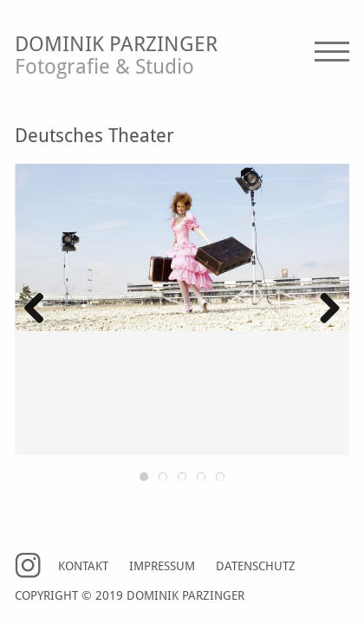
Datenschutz (256, 567)
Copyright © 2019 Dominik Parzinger (129, 596)
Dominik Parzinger (182, 58)
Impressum (162, 567)
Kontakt (83, 567)
